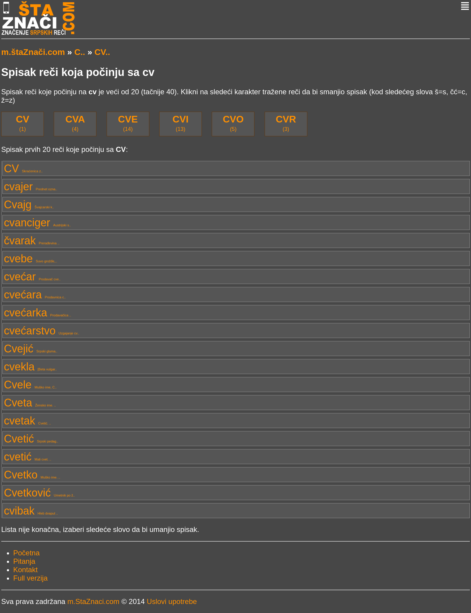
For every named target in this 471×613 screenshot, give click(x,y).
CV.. (102, 52)
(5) (233, 123)
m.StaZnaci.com (93, 601)
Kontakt (25, 570)
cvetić (27, 457)
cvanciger (37, 222)
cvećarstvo (41, 331)
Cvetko (32, 475)
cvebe (30, 258)
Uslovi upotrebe (172, 601)
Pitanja (24, 561)
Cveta (30, 403)
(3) (286, 123)
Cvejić (30, 349)
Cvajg (29, 204)
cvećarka (37, 312)
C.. (79, 52)
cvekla (30, 367)
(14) (128, 123)
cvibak (31, 511)
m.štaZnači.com (33, 52)
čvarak (31, 240)
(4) (75, 123)
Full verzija (30, 578)
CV (23, 168)
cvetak (27, 421)
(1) (22, 123)
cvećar (32, 276)
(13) (180, 123)
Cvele (30, 385)
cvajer (30, 186)
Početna (26, 553)
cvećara (35, 294)
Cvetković (39, 493)
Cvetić (31, 439)
